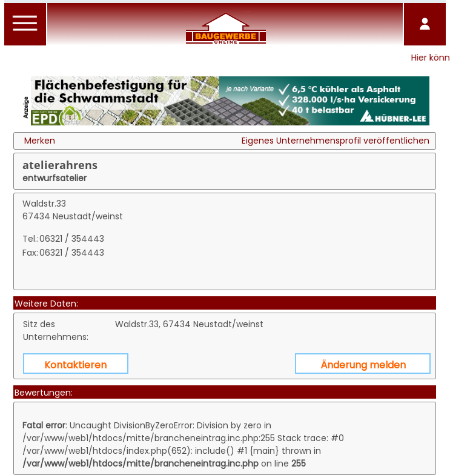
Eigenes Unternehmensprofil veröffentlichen (335, 141)
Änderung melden (363, 365)
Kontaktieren (75, 365)
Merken (39, 141)
